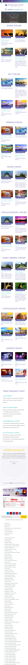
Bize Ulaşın (7, 510)
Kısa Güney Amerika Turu (20, 180)
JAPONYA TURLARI (8, 572)
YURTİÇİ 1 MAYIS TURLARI (10, 640)
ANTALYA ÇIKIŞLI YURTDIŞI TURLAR (12, 530)
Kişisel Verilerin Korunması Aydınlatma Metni (13, 512)
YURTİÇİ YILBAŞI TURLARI (10, 653)
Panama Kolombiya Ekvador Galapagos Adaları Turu (6, 293)
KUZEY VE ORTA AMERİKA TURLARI (12, 583)
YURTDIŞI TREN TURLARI (10, 637)
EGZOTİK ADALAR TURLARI (10, 551)
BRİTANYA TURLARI (9, 543)
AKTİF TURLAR (8, 525)
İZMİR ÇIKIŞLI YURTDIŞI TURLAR (11, 567)
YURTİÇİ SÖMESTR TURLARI (10, 650)
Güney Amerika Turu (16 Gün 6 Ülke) (20, 271)
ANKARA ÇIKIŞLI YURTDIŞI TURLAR (12, 528)
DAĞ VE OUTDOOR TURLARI (10, 547)
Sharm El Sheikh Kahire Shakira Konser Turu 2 (20, 379)
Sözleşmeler (7, 518)
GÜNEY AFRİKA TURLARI (10, 559)
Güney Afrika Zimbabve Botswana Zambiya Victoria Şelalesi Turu (21, 58)
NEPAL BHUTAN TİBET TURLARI (11, 596)
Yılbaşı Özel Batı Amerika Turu (19, 110)
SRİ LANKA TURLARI (9, 609)
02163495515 (21, 1)
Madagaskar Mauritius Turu (6, 57)
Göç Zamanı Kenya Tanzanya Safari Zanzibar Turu (6, 40)
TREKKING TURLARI (9, 616)
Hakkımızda (7, 507)
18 (24, 467)
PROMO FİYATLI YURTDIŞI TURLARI (12, 606)
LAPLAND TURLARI (8, 586)
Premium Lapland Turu (6, 87)
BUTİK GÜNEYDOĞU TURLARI (11, 544)
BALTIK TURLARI (8, 541)
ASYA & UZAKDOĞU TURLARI (10, 533)
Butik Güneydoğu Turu (6, 321)
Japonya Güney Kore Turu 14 (20, 200)
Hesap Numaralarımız (9, 515)
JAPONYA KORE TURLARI (10, 570)
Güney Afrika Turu (19, 38)
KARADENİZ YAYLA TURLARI (10, 577)
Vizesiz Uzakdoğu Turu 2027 (21, 88)
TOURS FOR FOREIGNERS (10, 614)
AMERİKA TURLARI (8, 526)
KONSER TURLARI (8, 580)
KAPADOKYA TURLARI (9, 575)
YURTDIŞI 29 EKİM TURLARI (10, 632)
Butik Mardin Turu (19, 321)
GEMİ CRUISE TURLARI (9, 556)
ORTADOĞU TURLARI (9, 601)
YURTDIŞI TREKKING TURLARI (11, 635)
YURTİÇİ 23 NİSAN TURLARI (10, 643)
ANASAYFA (5, 1)
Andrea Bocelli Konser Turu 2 (20, 362)
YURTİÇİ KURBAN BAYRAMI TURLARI (12, 646)
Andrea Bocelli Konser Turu (6, 362)
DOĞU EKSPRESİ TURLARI (10, 549)
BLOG (12, 1)
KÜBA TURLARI (8, 585)
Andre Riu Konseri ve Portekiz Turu (6, 378)
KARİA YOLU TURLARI (9, 578)
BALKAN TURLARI (8, 539)
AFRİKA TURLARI (8, 523)
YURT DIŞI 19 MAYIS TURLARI (11, 624)
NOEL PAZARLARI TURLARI (10, 598)
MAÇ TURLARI (7, 590)
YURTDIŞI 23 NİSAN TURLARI (10, 630)
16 (21, 467)
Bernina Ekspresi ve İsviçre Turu (6, 154)
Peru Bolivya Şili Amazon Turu (19, 292)
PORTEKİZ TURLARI (9, 604)
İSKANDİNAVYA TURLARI (10, 564)
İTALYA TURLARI (8, 565)
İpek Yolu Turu (4, 180)
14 (19, 467)
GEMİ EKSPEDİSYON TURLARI (11, 557)
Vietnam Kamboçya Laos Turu (20, 226)
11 (15, 467)
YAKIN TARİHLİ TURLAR (9, 619)
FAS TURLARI (7, 552)
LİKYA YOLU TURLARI (9, 588)
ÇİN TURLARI (7, 546)
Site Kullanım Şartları (9, 517)
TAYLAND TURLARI (8, 612)
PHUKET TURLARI (8, 603)
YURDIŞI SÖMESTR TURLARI (10, 622)
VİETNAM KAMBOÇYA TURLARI (11, 617)
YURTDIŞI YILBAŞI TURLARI (10, 638)
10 (14, 467)
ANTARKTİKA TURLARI (9, 531)
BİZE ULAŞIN (16, 1)
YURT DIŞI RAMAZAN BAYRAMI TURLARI (13, 625)
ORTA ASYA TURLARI (9, 599)
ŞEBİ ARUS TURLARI (9, 611)
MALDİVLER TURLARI (9, 591)
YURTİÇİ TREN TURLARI (9, 651)
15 (20, 467)
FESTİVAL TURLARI (8, 554)
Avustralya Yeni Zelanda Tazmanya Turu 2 (6, 111)
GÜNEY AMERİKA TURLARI (10, 560)
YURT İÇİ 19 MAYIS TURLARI (10, 627)
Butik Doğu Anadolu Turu (6, 337)
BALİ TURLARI (7, 538)
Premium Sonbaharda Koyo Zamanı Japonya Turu (6, 137)
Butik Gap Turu (19, 336)
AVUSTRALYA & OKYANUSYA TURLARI (12, 536)
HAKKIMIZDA (9, 1)
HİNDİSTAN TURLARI (9, 562)
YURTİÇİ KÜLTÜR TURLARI (10, 648)
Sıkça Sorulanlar (8, 509)
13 (18, 467)
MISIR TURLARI (8, 593)
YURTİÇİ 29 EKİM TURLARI (10, 645)
